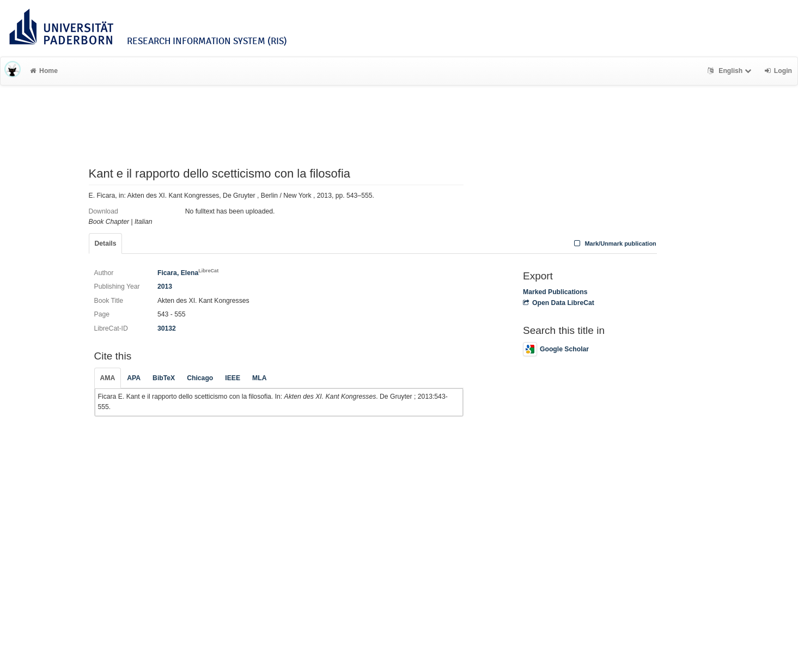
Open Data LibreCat (558, 303)
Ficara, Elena (187, 273)
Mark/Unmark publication (614, 243)
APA (134, 378)
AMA (107, 378)
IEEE (232, 378)
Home (44, 71)
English (731, 71)
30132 (166, 328)
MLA (259, 378)
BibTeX (164, 378)
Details (106, 243)
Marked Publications (555, 292)
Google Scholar (556, 349)
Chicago (200, 378)
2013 (164, 286)
